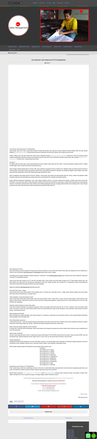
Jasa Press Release (72, 166)
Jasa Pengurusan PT (18, 376)
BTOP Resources (41, 436)
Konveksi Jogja (68, 43)
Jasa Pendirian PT (47, 43)
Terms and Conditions (83, 437)
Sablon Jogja (78, 43)
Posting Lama (49, 393)
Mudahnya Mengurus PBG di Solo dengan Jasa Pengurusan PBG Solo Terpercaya (47, 421)
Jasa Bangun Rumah (72, 176)
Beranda (35, 1)
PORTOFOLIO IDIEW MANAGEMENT (50, 353)
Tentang (49, 1)
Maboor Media (25, 436)
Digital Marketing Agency (73, 171)
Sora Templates (17, 436)
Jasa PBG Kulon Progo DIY (42, 424)
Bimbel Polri (57, 43)
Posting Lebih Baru (22, 393)
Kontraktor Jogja (24, 43)
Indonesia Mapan (71, 173)
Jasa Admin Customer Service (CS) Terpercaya (47, 412)
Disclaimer (74, 437)
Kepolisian (12, 46)
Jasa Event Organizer (72, 175)
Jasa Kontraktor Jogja (72, 169)
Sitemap (59, 437)
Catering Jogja (12, 43)
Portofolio (42, 1)
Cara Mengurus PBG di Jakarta (43, 427)
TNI (18, 46)
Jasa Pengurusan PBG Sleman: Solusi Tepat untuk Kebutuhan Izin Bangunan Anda (48, 415)
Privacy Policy (66, 437)
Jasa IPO (69, 178)
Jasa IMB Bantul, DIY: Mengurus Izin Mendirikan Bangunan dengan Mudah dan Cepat (47, 430)
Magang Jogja (36, 43)
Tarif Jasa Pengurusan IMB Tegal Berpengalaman (48, 418)
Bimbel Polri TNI (71, 167)
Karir (54, 1)
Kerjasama (60, 1)
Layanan (67, 1)
